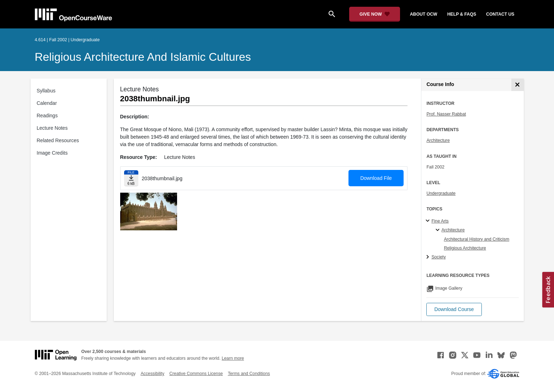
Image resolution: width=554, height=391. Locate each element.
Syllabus (46, 90)
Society (438, 257)
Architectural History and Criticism (476, 239)
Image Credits (52, 153)
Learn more (233, 358)
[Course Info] (517, 85)
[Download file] (131, 178)
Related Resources (58, 140)
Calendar (47, 103)
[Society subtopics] (428, 257)
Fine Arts (439, 221)
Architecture (437, 140)
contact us (500, 14)
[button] (453, 309)
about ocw (423, 14)
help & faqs (461, 14)
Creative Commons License (196, 373)
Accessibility (152, 373)
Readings (47, 115)
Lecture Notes (52, 128)
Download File (376, 178)
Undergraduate (441, 193)
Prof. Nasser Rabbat (446, 114)
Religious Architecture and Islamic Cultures (143, 56)
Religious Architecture (465, 248)
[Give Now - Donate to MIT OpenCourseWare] (374, 14)
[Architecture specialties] (438, 230)
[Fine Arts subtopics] (428, 221)
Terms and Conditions (249, 373)
